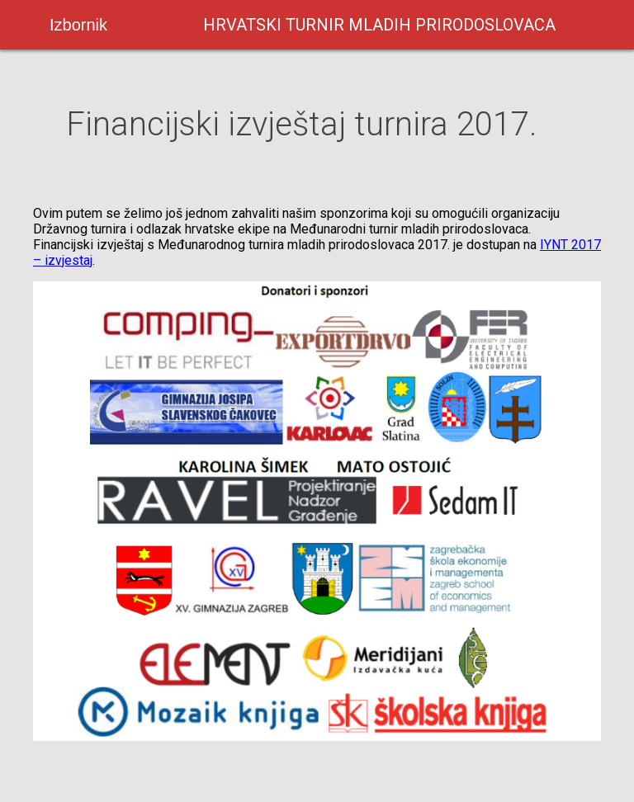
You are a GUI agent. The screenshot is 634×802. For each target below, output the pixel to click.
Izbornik (78, 25)
